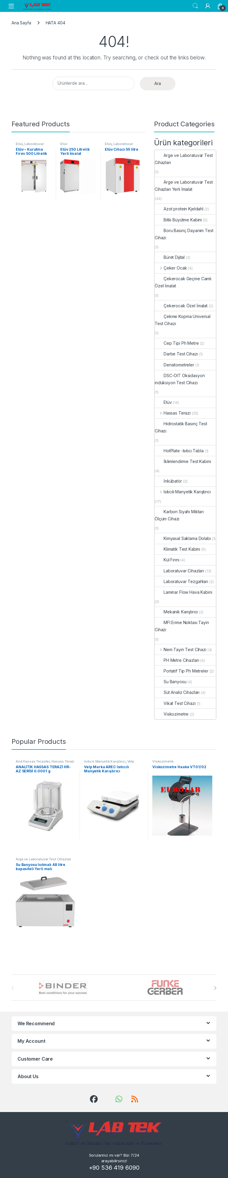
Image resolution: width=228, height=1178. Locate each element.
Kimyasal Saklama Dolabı (183, 538)
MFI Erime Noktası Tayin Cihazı (182, 626)
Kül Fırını (167, 559)
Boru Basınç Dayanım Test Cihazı (184, 234)
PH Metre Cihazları (177, 660)
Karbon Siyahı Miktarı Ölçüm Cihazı (179, 515)
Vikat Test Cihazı (175, 703)
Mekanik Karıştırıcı (176, 611)
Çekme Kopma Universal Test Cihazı (182, 320)
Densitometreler (174, 364)
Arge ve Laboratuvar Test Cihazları (184, 159)
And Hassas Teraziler (33, 761)
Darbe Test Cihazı (176, 353)
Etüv (19, 144)
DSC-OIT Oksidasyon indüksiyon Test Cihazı (180, 379)
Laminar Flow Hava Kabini (183, 592)
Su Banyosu (170, 681)
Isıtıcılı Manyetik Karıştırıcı (183, 491)
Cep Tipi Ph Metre (177, 343)
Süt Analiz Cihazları (177, 692)
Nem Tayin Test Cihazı (180, 649)
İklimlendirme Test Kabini (183, 461)
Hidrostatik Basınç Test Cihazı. (181, 427)
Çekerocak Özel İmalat (181, 305)
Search (195, 6)
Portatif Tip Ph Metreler (181, 670)
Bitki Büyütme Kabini (178, 219)
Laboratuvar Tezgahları (181, 581)
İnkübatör (168, 481)
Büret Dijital (170, 257)
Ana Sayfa (21, 22)
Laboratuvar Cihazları (30, 145)
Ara (157, 83)
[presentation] (215, 988)
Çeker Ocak (171, 267)
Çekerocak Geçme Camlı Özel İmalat (183, 282)
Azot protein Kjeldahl (179, 208)
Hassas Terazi (173, 412)
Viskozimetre (172, 713)
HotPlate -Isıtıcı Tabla (179, 450)
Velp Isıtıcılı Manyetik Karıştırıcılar (109, 763)
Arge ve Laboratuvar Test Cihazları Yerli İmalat (184, 185)
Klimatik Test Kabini (177, 549)
